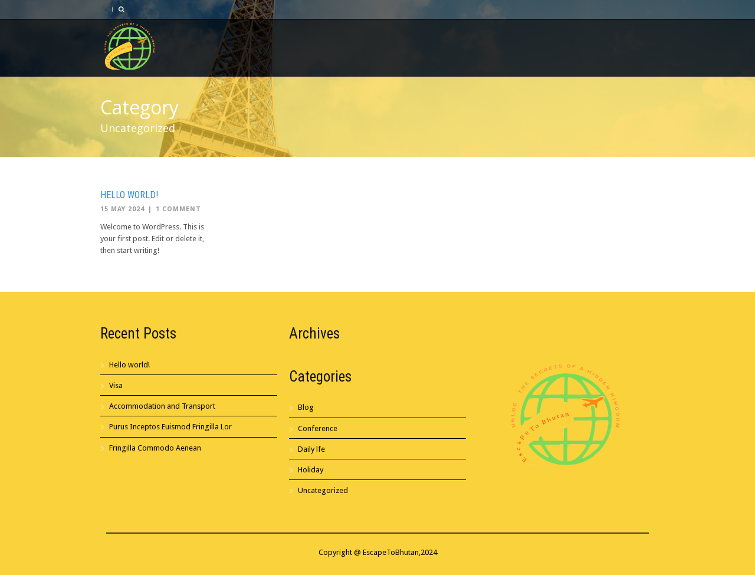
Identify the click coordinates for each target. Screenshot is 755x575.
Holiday (310, 469)
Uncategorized (323, 490)
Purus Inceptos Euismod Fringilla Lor (170, 426)
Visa (116, 385)
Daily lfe (311, 449)
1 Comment (178, 209)
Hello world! (129, 195)
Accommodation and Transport (162, 406)
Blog (306, 407)
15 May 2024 (122, 209)
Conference (317, 428)
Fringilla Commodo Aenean (155, 447)
